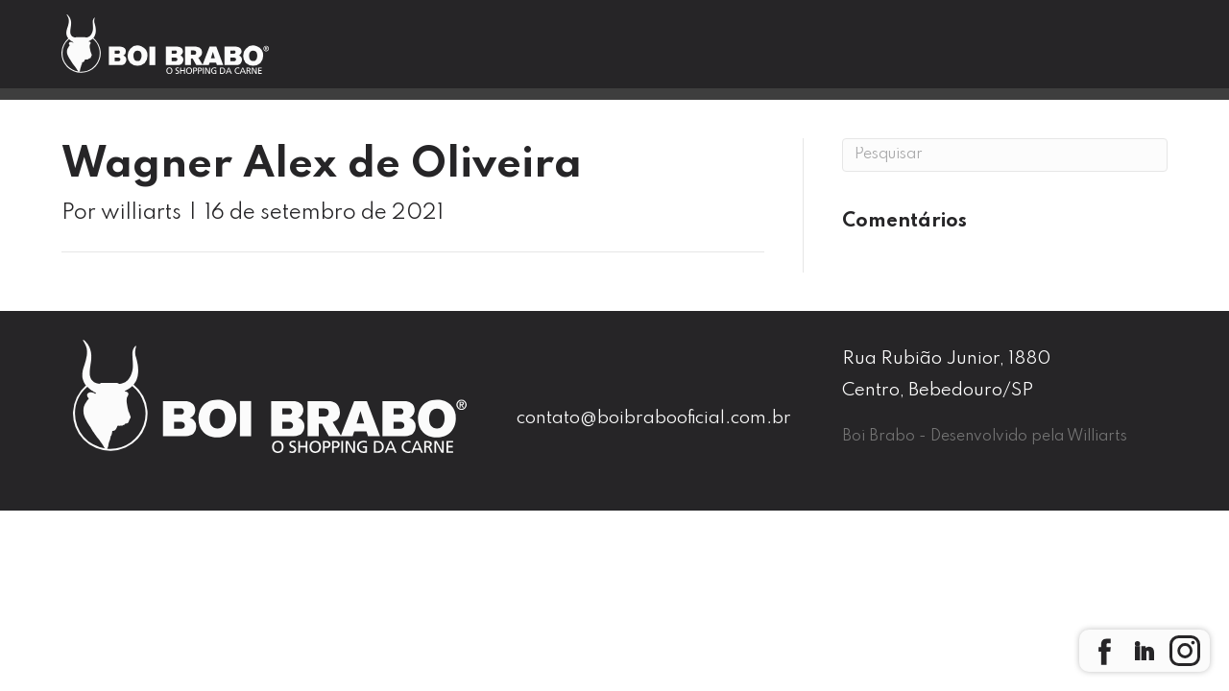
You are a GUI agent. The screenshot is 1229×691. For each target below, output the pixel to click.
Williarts (1097, 436)
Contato (895, 52)
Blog (779, 52)
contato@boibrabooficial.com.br (654, 418)
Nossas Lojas (645, 52)
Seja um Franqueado (1080, 52)
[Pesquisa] (1005, 155)
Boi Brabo (491, 52)
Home (364, 52)
